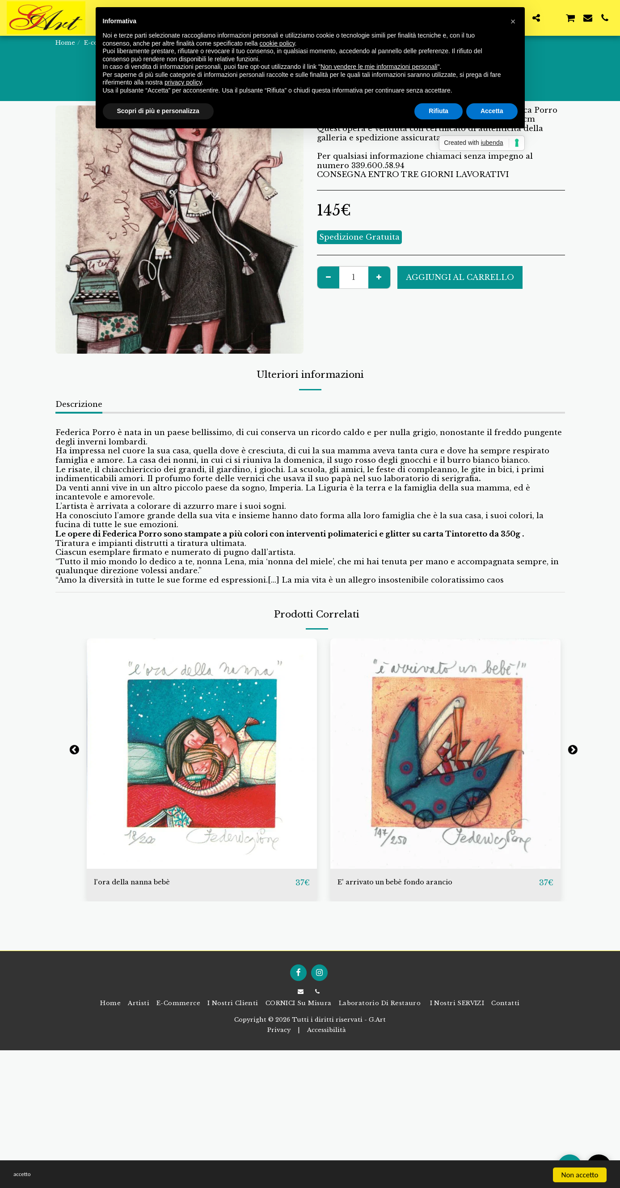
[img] (202, 753)
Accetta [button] (492, 110)
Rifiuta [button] (438, 110)
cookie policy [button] (277, 43)
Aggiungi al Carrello (460, 277)
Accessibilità (326, 1030)
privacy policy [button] (183, 82)
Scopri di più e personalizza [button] (158, 110)
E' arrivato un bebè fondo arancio (413, 882)
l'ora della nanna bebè (143, 882)
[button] (536, 17)
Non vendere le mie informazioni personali (379, 66)
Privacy (279, 1030)
